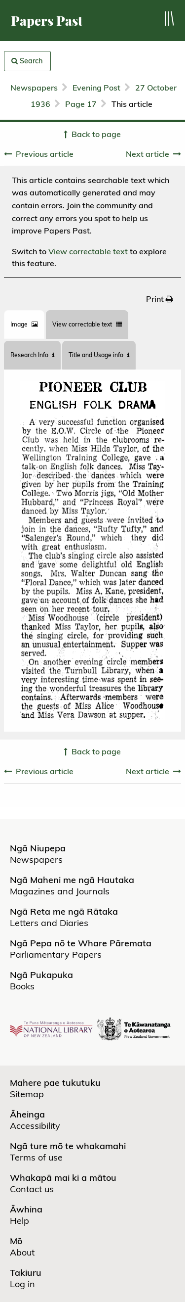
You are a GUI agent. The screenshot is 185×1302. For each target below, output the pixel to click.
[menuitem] (159, 298)
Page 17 (81, 104)
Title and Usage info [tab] (99, 355)
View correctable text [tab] (87, 324)
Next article (147, 154)
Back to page (96, 134)
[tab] (24, 324)
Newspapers (34, 88)
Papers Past (46, 20)
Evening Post (96, 88)
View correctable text (88, 251)
